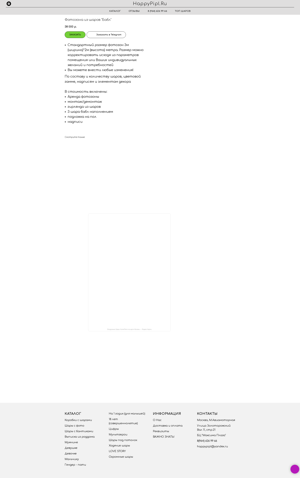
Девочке (71, 453)
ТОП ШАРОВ (183, 11)
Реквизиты (161, 431)
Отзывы (134, 11)
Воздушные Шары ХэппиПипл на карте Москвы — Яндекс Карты (129, 329)
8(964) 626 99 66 (207, 440)
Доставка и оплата (167, 425)
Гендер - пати (75, 464)
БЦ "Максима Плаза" (211, 435)
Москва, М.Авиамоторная (216, 420)
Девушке (71, 447)
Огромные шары (121, 456)
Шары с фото (74, 425)
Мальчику (72, 459)
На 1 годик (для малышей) (127, 413)
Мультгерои (118, 434)
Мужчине (71, 442)
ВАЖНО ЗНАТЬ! (163, 436)
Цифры (114, 428)
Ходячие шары (119, 445)
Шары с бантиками (79, 431)
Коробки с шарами (78, 420)
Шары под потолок (123, 440)
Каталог (115, 11)
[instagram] (9, 3)
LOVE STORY (117, 451)
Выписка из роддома (80, 436)
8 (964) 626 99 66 (157, 11)
